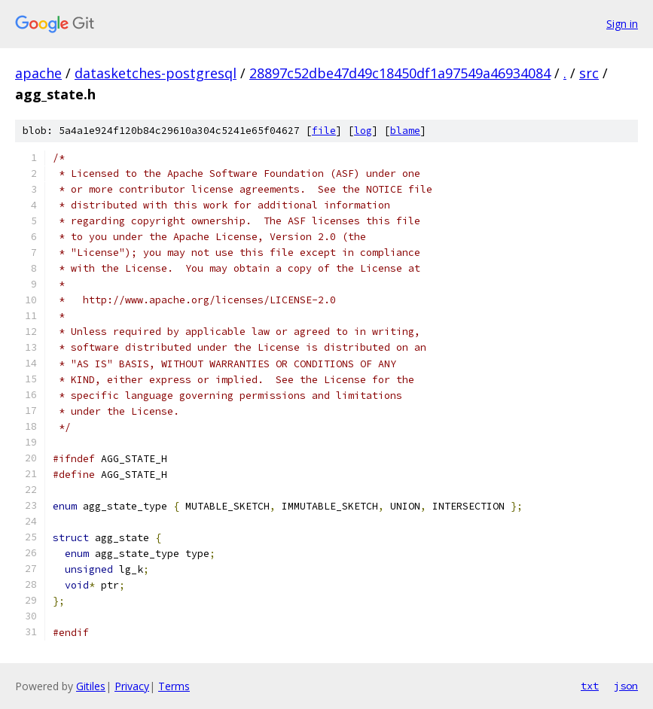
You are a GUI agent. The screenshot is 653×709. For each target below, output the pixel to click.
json (626, 685)
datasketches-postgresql (155, 73)
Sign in (622, 24)
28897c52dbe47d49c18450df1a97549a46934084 (400, 73)
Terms (174, 686)
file (324, 130)
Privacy (131, 686)
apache (38, 73)
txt (590, 685)
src (589, 73)
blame (405, 130)
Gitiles (90, 686)
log (363, 130)
